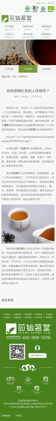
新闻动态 (23, 76)
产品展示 (49, 314)
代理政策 (17, 317)
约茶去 (19, 415)
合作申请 (38, 317)
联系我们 (49, 317)
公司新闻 (9, 69)
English (51, 3)
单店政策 (28, 317)
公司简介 (6, 314)
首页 (14, 76)
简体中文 (40, 3)
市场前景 (28, 314)
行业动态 (28, 69)
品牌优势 (17, 314)
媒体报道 (47, 69)
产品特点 (6, 317)
